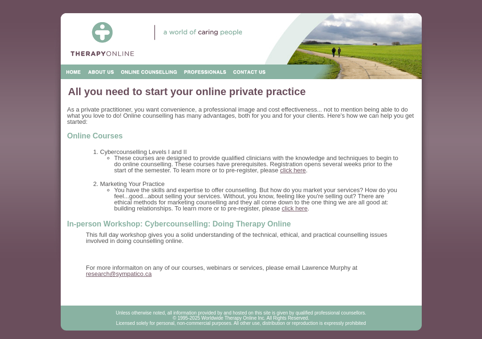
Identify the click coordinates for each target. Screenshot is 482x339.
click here (293, 170)
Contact (250, 72)
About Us (101, 72)
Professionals (205, 72)
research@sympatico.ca (119, 273)
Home (74, 72)
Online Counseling (149, 72)
